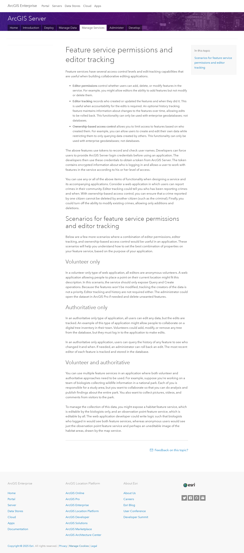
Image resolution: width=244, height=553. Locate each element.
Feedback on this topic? (171, 450)
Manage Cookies (79, 545)
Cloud (87, 6)
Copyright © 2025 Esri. (21, 545)
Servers (57, 6)
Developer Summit (135, 517)
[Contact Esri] (203, 498)
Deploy (49, 27)
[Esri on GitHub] (196, 498)
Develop (134, 27)
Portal (45, 6)
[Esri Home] (189, 485)
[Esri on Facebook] (190, 498)
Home (14, 27)
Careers (128, 499)
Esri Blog (129, 505)
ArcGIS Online (75, 493)
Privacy (63, 545)
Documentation (18, 529)
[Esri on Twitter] (184, 498)
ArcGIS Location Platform (82, 511)
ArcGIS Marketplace (79, 529)
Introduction (31, 27)
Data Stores (72, 6)
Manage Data (68, 27)
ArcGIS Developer (77, 517)
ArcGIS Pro (73, 499)
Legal (94, 545)
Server (12, 505)
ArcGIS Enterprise (22, 5)
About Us (129, 493)
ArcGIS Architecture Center (83, 535)
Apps (97, 6)
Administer (116, 27)
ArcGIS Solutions (77, 523)
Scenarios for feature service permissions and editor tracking (213, 62)
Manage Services (93, 27)
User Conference (134, 511)
